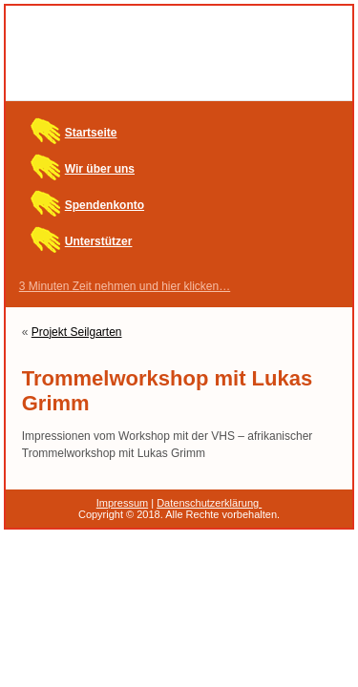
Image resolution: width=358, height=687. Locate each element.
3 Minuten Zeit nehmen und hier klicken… (124, 286)
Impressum (122, 503)
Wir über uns (100, 169)
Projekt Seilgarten (77, 332)
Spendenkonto (104, 205)
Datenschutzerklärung (209, 503)
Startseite (91, 132)
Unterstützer (99, 241)
